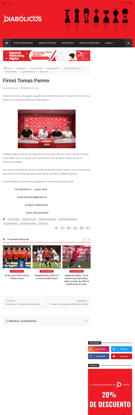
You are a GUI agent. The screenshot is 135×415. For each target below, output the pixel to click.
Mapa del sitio (56, 385)
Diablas (109, 43)
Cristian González (22, 410)
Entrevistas (68, 43)
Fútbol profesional (23, 43)
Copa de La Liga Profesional (109, 326)
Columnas (103, 212)
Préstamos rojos (106, 278)
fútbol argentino (53, 68)
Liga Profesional (29, 72)
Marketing (103, 264)
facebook (106, 67)
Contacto (8, 2)
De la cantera (105, 216)
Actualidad (21, 68)
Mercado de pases (47, 43)
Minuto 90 (44, 72)
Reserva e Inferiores (89, 43)
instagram (107, 60)
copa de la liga (36, 68)
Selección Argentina (107, 297)
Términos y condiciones (60, 396)
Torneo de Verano (105, 341)
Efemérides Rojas (107, 231)
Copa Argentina (103, 311)
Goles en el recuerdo (108, 254)
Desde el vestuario (107, 221)
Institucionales (105, 259)
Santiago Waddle (39, 410)
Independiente (11, 72)
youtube (126, 67)
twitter (125, 60)
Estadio (102, 240)
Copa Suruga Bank (105, 321)
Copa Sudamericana (106, 316)
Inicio (9, 68)
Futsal (101, 245)
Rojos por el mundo (107, 292)
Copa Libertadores (122, 311)
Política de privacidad (59, 390)
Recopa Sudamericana (106, 336)
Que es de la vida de (108, 283)
